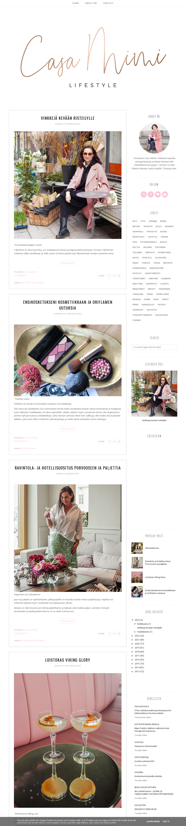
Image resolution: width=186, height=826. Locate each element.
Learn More (153, 821)
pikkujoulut (148, 304)
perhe (136, 304)
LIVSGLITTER (140, 805)
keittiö (136, 247)
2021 (137, 639)
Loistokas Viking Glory (68, 653)
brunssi (137, 299)
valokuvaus (161, 315)
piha (135, 242)
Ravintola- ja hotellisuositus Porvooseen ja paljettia (67, 461)
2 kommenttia (21, 434)
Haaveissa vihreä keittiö (146, 746)
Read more (67, 263)
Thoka (156, 263)
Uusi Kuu (139, 742)
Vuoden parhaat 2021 (145, 761)
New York (138, 283)
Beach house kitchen (145, 787)
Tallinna (137, 252)
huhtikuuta (142, 623)
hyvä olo (147, 257)
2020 (137, 643)
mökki (163, 221)
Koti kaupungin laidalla (147, 724)
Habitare (153, 278)
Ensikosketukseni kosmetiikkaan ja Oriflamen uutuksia (68, 301)
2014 (137, 667)
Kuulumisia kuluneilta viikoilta (148, 776)
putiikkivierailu (148, 242)
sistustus (152, 310)
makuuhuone (156, 268)
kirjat (136, 263)
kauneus (169, 226)
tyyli (143, 221)
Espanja (153, 221)
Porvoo (25, 633)
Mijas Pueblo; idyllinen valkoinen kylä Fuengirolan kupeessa (152, 729)
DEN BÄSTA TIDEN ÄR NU (146, 809)
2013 (137, 671)
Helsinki (147, 247)
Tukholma (37, 282)
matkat (25, 282)
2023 (137, 619)
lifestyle (152, 237)
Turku (149, 294)
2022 (137, 635)
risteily (162, 304)
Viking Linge (162, 294)
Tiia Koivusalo (142, 706)
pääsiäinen (164, 289)
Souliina (139, 772)
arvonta (167, 263)
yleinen (137, 320)
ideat (156, 299)
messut (152, 289)
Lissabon (166, 278)
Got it (166, 821)
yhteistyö (151, 231)
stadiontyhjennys (142, 315)
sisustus (148, 226)
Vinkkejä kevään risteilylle (68, 118)
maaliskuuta (143, 631)
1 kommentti (20, 275)
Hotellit (137, 273)
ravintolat (38, 633)
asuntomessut (152, 273)
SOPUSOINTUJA (142, 757)
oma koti (150, 252)
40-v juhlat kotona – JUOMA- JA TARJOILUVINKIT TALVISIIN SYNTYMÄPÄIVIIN (154, 792)
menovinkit (139, 289)
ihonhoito (151, 283)
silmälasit (138, 310)
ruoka (163, 231)
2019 (137, 647)
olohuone (160, 257)
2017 (137, 655)
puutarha (160, 247)
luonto (164, 283)
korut (165, 299)
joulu (159, 226)
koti (135, 221)
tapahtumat (139, 278)
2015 (137, 663)
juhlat (163, 242)
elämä (147, 299)
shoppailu (138, 231)
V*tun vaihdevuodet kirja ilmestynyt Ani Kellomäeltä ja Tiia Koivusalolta (153, 712)
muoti (136, 257)
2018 (137, 651)
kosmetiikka (28, 442)
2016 (137, 659)
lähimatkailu (139, 268)
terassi (164, 237)
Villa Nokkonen (152, 548)
